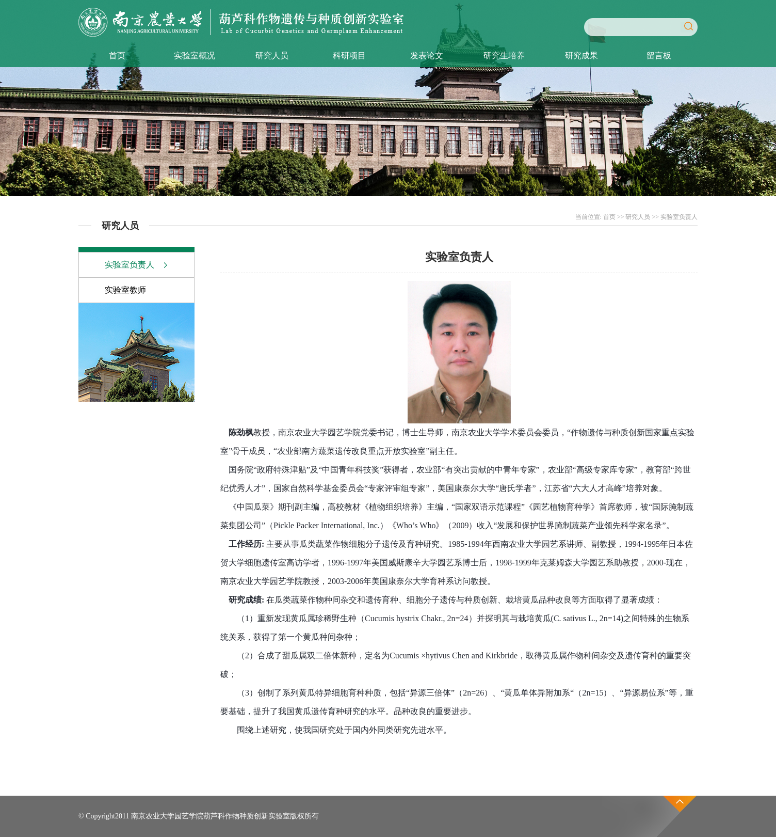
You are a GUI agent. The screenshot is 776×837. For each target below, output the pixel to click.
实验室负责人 (679, 216)
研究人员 (271, 55)
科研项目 (349, 55)
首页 (117, 55)
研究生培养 (504, 55)
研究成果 (581, 55)
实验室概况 (194, 55)
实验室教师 (125, 290)
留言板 (658, 55)
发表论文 (426, 55)
